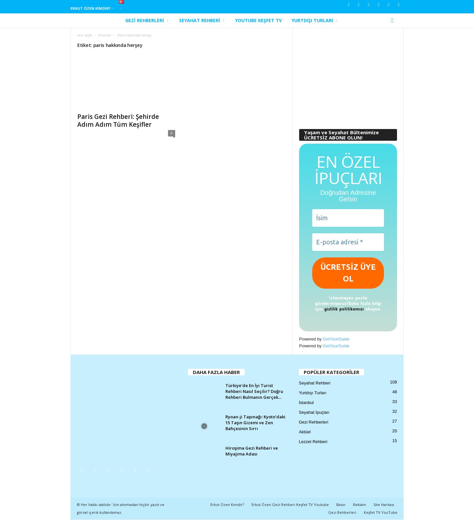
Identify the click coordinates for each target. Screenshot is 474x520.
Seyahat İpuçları (314, 412)
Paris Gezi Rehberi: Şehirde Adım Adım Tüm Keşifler (118, 121)
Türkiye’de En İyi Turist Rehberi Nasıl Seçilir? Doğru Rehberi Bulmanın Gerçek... (254, 391)
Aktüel (305, 432)
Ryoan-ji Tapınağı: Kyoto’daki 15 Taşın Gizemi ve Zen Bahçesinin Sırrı (255, 423)
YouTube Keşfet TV (258, 20)
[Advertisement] (348, 75)
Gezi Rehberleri (146, 20)
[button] (394, 20)
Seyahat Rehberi (201, 20)
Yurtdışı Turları (314, 20)
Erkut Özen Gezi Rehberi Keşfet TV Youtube (290, 504)
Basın (340, 504)
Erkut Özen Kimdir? (92, 8)
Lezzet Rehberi (313, 442)
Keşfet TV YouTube (380, 512)
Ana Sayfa (84, 35)
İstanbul (306, 402)
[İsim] (348, 218)
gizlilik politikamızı (344, 309)
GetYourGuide (336, 339)
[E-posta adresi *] (348, 242)
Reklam (359, 504)
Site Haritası (384, 504)
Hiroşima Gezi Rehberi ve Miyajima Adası (251, 451)
